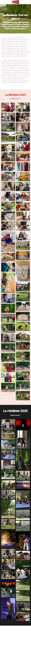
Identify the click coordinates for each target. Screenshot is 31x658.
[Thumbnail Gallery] (8, 107)
